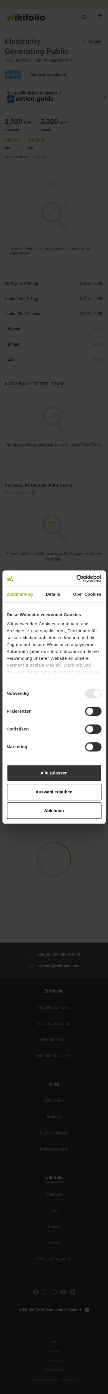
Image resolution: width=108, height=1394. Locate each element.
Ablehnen (54, 810)
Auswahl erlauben (53, 791)
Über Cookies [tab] (87, 594)
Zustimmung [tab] (20, 594)
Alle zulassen (54, 772)
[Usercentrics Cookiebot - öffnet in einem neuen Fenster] (76, 578)
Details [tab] (53, 594)
